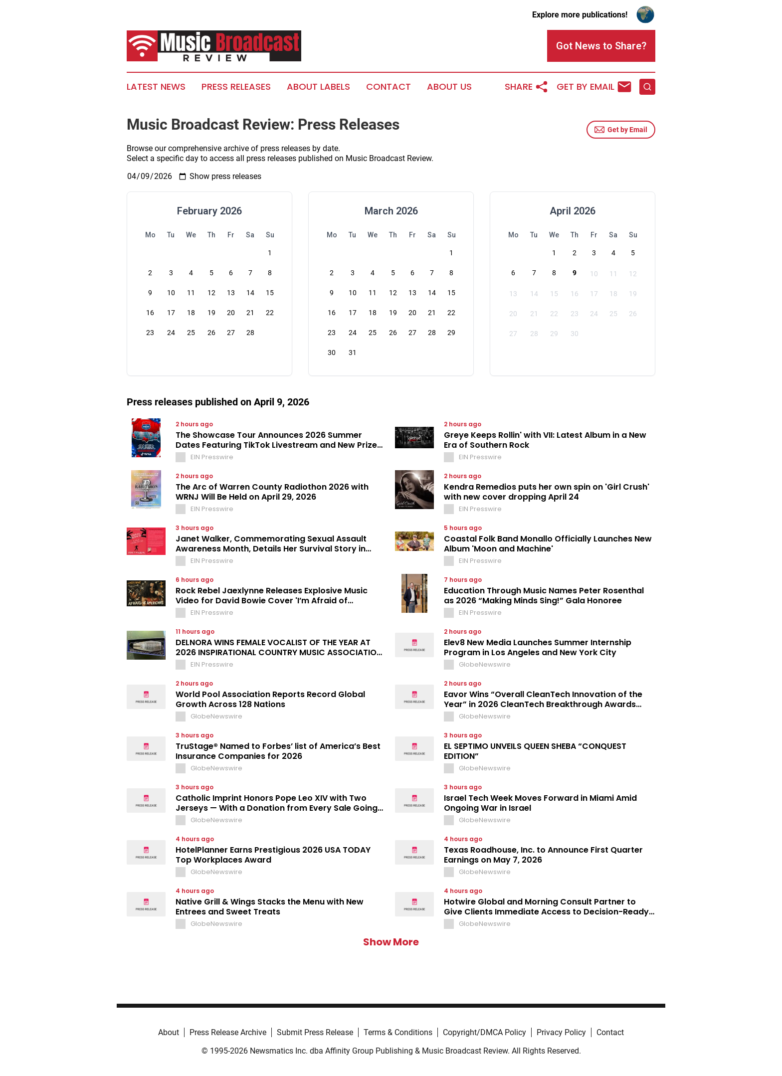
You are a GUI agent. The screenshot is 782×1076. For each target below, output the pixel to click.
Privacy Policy (561, 1032)
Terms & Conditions (398, 1032)
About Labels (318, 86)
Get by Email (620, 130)
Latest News (156, 86)
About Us (449, 86)
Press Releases (236, 86)
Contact (388, 86)
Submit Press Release (315, 1032)
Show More (391, 942)
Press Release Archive (228, 1032)
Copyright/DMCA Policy (484, 1032)
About (168, 1032)
